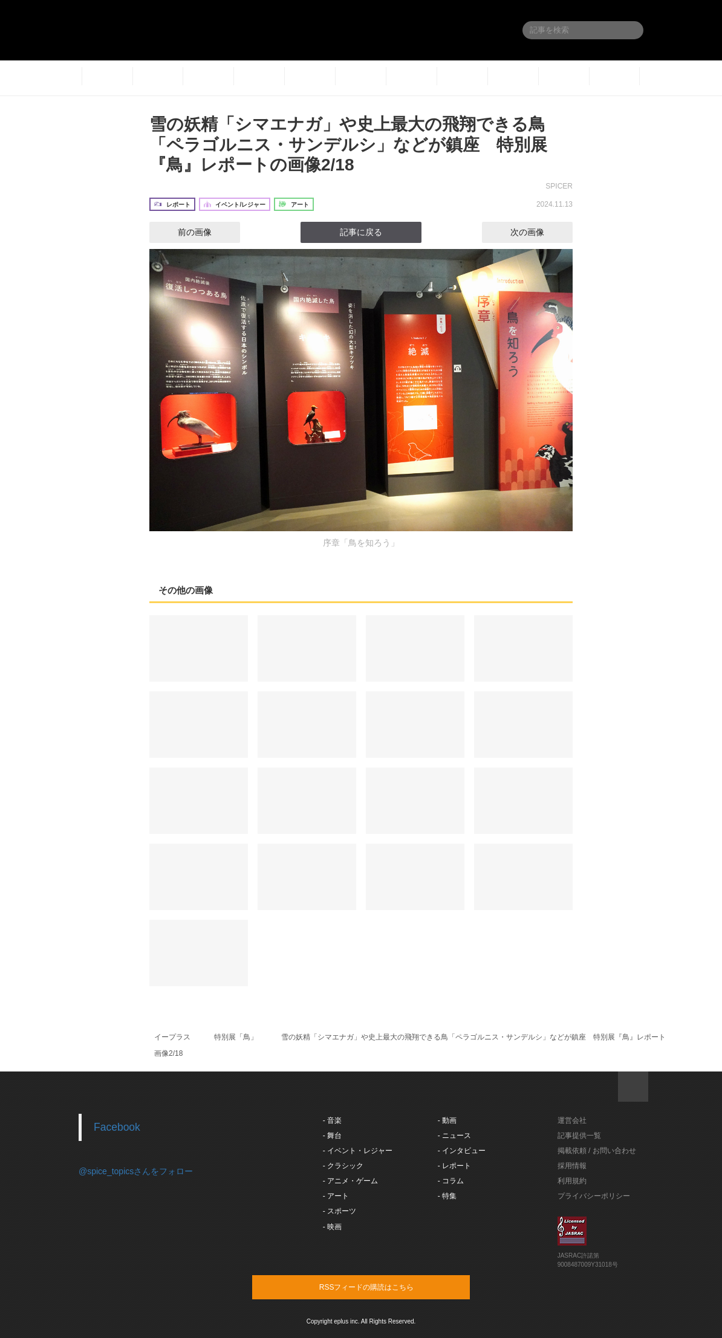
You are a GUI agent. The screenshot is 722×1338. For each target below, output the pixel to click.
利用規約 (572, 1181)
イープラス (172, 1037)
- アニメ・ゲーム (350, 1181)
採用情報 (572, 1166)
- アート (336, 1196)
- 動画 (447, 1120)
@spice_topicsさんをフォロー (136, 1171)
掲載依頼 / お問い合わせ (597, 1150)
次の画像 (538, 232)
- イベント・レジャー (357, 1150)
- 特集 (447, 1196)
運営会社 (572, 1120)
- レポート (454, 1166)
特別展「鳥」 (236, 1037)
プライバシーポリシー (594, 1196)
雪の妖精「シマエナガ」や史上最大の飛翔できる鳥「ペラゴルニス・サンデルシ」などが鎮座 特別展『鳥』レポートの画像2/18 (348, 144)
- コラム (451, 1181)
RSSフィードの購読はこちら (384, 1286)
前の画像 (184, 232)
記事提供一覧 (579, 1135)
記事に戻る (361, 232)
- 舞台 (332, 1135)
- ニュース (454, 1135)
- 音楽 (332, 1120)
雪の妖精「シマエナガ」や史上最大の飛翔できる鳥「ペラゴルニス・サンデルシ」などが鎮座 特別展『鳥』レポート (473, 1037)
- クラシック (343, 1166)
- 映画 (332, 1227)
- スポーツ (339, 1211)
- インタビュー (462, 1150)
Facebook (117, 1127)
